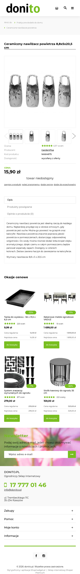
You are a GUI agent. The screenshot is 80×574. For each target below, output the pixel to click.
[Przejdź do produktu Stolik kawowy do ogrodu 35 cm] (60, 375)
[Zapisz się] (72, 454)
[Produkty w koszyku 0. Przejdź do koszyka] (56, 8)
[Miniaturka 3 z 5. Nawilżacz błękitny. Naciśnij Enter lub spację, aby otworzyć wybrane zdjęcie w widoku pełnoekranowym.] (48, 136)
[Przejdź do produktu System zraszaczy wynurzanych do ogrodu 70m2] (20, 375)
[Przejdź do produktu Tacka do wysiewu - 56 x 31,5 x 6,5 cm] (20, 301)
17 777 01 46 (27, 485)
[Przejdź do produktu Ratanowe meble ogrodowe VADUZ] (60, 301)
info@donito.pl (13, 489)
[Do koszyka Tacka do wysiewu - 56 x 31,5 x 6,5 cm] (12, 344)
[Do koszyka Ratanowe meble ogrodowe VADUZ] (51, 344)
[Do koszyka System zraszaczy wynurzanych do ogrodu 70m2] (12, 418)
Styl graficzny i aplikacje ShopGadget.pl (26, 570)
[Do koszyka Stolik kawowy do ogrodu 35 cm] (51, 418)
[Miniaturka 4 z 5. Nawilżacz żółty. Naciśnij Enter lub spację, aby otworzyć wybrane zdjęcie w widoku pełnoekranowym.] (64, 136)
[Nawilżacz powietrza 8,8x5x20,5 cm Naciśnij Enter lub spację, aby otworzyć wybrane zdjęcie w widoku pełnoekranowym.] (40, 92)
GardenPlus (47, 150)
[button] (6, 136)
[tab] (40, 199)
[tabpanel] (40, 240)
